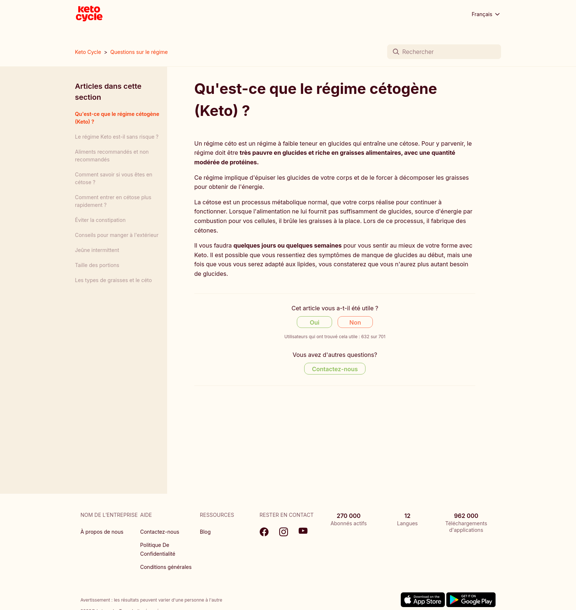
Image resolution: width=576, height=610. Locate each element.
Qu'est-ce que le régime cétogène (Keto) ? (117, 118)
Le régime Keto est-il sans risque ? (117, 137)
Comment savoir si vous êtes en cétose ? (113, 178)
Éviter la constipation (100, 220)
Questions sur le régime (139, 52)
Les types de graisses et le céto (113, 280)
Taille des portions (97, 265)
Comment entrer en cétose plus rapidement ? (113, 201)
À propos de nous (101, 532)
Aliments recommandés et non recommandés (112, 155)
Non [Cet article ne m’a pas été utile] (355, 322)
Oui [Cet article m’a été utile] (314, 322)
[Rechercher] (444, 51)
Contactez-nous (159, 532)
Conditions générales (166, 567)
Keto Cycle (88, 52)
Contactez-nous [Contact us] (335, 369)
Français (486, 14)
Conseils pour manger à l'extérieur (116, 235)
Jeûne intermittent (97, 250)
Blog (205, 532)
